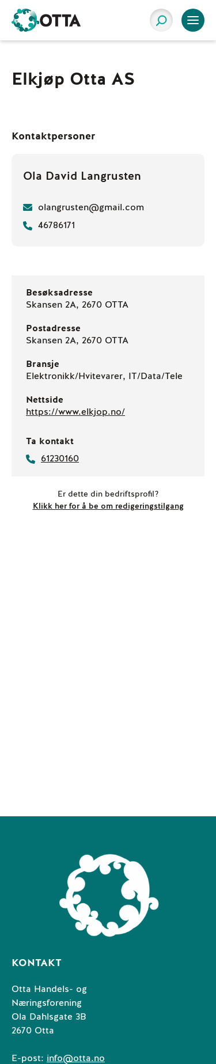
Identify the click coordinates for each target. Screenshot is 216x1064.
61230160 (60, 458)
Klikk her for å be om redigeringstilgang (108, 506)
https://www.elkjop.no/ (75, 412)
